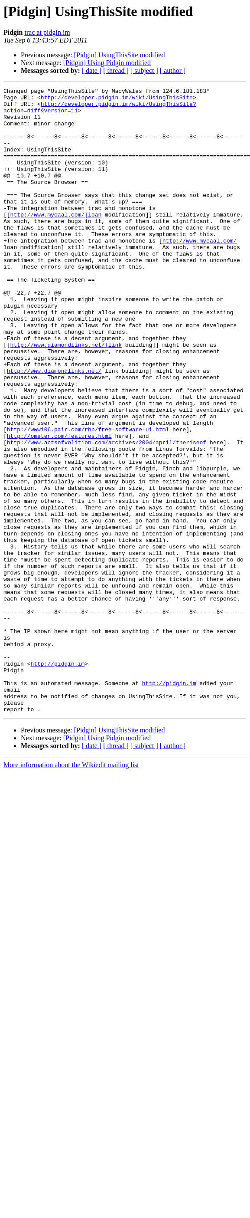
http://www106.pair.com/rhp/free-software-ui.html (88, 498)
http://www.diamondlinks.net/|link (66, 397)
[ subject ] (144, 70)
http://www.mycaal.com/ (199, 272)
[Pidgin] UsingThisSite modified (119, 55)
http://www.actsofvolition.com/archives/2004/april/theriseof (106, 514)
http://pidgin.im (57, 779)
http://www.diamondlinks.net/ (54, 428)
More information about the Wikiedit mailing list (71, 889)
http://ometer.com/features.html (59, 506)
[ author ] (173, 70)
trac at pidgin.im (47, 32)
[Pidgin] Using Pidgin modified (107, 62)
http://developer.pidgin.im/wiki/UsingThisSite (117, 100)
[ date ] (91, 70)
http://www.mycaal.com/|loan (56, 240)
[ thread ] (116, 70)
